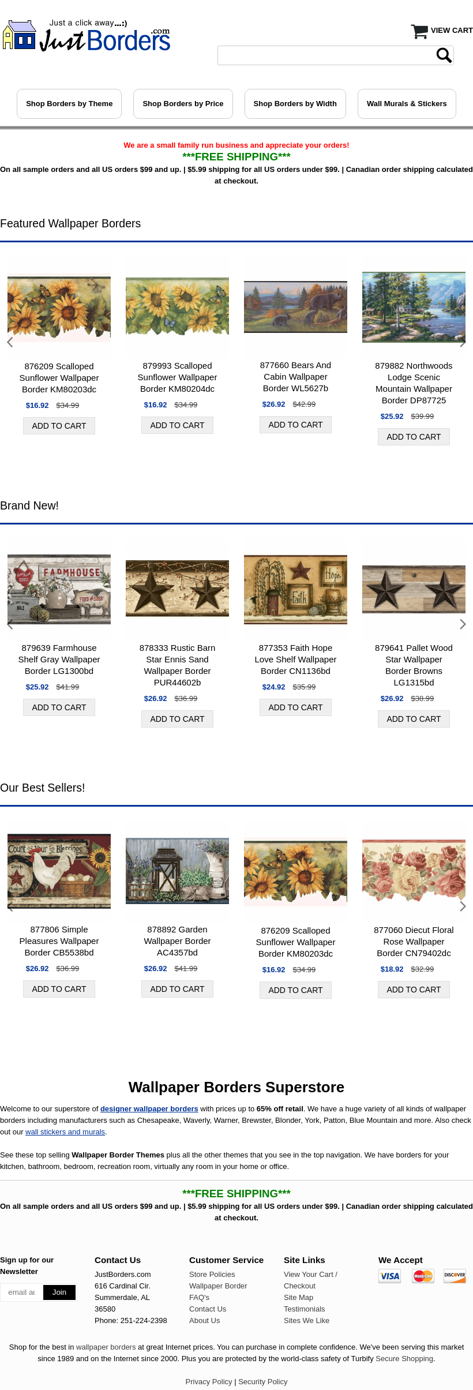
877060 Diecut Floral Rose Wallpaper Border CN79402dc (413, 941)
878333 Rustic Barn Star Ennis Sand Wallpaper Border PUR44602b (178, 665)
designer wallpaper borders (149, 1108)
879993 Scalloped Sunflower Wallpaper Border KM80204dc (177, 377)
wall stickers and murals (65, 1131)
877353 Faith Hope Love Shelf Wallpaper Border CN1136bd (295, 659)
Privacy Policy (209, 1381)
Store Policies (212, 1274)
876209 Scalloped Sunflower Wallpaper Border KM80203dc (59, 377)
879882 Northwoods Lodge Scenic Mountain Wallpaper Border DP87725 (413, 383)
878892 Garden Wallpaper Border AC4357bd (177, 940)
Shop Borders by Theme (69, 103)
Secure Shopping (404, 1358)
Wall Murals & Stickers (407, 103)
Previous (10, 342)
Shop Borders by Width (295, 103)
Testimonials (304, 1309)
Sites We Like (306, 1320)
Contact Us (207, 1309)
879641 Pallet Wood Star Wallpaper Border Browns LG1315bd (414, 665)
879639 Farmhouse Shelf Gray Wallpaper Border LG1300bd (59, 659)
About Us (204, 1320)
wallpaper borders (106, 1347)
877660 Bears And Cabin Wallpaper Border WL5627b (295, 376)
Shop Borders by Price (182, 103)
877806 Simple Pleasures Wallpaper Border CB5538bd (59, 940)
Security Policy (262, 1381)
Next (462, 342)
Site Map (298, 1297)
